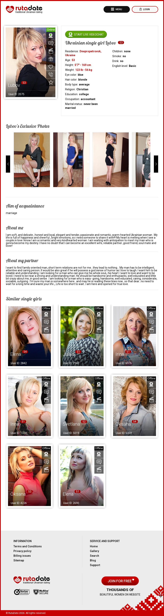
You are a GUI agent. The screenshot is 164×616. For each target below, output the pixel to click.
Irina (119, 354)
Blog (93, 560)
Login (146, 9)
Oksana (123, 424)
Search (94, 555)
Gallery (94, 551)
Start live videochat (89, 34)
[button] (8, 164)
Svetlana (71, 424)
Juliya (68, 354)
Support (95, 565)
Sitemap (18, 560)
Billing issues (22, 555)
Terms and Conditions (27, 546)
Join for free (120, 581)
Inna (14, 424)
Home (94, 546)
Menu (118, 9)
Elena (15, 354)
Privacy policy (22, 551)
